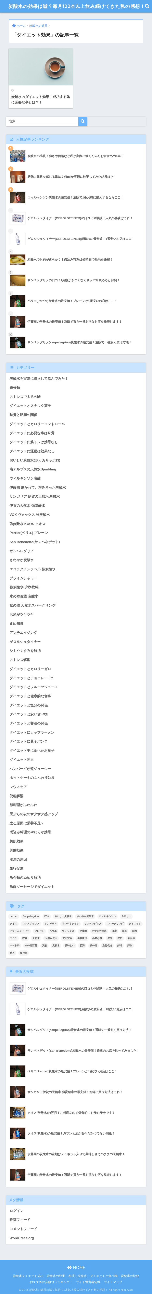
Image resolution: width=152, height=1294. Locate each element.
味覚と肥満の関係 (23, 415)
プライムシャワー (23, 578)
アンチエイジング (23, 633)
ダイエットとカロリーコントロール (37, 424)
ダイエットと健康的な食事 (30, 696)
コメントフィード (23, 1229)
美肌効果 (16, 841)
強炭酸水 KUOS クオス (28, 524)
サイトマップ (113, 1282)
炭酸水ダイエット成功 (28, 1276)
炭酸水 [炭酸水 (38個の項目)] (56, 945)
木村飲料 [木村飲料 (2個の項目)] (15, 945)
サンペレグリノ (22, 551)
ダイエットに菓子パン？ (29, 741)
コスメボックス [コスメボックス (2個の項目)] (30, 923)
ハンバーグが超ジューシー (30, 769)
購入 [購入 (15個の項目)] (12, 952)
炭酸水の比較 (130, 1276)
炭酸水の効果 (56, 1276)
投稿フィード (20, 1220)
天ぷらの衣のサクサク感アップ (34, 814)
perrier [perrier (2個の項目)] (13, 916)
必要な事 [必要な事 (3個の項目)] (97, 938)
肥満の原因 (18, 860)
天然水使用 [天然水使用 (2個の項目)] (51, 938)
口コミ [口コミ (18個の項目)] (13, 938)
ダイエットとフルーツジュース (34, 687)
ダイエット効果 (22, 760)
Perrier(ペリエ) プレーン (29, 533)
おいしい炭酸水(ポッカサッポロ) (35, 460)
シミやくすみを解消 (25, 651)
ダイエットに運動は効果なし (32, 451)
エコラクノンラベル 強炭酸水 (32, 569)
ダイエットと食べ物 (103, 1276)
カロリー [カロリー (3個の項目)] (126, 916)
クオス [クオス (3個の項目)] (13, 923)
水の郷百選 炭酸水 (24, 596)
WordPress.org (22, 1238)
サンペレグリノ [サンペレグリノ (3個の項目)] (92, 923)
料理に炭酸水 (77, 1276)
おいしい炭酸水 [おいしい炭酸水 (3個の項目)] (63, 916)
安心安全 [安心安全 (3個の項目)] (67, 938)
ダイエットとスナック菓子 (30, 406)
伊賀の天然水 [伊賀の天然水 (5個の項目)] (99, 931)
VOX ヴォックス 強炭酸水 (30, 515)
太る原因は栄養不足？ (27, 823)
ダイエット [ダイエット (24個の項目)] (135, 923)
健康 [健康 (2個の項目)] (114, 931)
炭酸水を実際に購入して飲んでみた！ (39, 379)
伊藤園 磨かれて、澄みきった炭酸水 (38, 488)
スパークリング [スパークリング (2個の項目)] (115, 923)
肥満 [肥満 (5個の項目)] (82, 945)
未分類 (15, 388)
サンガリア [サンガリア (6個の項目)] (51, 923)
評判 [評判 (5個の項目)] (129, 945)
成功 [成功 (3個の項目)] (119, 938)
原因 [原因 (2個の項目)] (134, 931)
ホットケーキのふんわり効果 (32, 778)
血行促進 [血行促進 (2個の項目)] (107, 945)
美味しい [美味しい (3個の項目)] (70, 945)
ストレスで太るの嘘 (25, 397)
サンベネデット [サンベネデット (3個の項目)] (70, 923)
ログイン (16, 1211)
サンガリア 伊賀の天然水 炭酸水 (35, 496)
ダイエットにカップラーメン (32, 732)
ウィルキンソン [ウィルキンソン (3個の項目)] (107, 916)
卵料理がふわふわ (23, 805)
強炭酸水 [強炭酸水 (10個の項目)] (82, 938)
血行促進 (16, 868)
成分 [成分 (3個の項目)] (109, 938)
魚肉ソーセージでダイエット (32, 887)
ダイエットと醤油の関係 (29, 723)
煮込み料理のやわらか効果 (30, 832)
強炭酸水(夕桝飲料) (24, 587)
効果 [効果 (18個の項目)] (124, 931)
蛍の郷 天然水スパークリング (32, 605)
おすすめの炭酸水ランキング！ (51, 1282)
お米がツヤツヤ (22, 615)
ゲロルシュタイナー (25, 642)
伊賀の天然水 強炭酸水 (27, 506)
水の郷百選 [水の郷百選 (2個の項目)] (31, 945)
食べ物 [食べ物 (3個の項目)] (23, 952)
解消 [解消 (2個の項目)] (119, 945)
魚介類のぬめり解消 (25, 878)
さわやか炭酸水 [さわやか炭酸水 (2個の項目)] (85, 916)
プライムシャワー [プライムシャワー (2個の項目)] (19, 931)
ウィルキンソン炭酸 (25, 478)
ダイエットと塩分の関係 (29, 705)
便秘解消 (16, 796)
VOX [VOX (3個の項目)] (46, 916)
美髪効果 (16, 850)
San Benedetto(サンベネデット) (35, 542)
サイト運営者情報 (88, 1282)
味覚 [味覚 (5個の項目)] (24, 938)
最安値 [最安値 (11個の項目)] (131, 938)
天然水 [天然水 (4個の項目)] (36, 938)
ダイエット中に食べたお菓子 (32, 751)
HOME (76, 1267)
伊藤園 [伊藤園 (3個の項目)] (83, 931)
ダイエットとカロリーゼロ (30, 669)
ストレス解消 (20, 660)
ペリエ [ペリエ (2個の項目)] (53, 931)
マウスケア (18, 787)
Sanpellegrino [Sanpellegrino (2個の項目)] (31, 916)
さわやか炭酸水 (22, 560)
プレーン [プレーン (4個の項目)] (39, 931)
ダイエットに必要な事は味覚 (32, 433)
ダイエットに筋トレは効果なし (34, 442)
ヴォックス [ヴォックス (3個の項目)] (68, 931)
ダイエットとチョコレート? (31, 678)
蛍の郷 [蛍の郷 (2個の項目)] (93, 945)
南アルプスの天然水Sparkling (33, 469)
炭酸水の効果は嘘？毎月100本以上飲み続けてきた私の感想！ (76, 6)
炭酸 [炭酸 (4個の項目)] (44, 945)
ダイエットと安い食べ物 (29, 714)
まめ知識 (16, 623)
